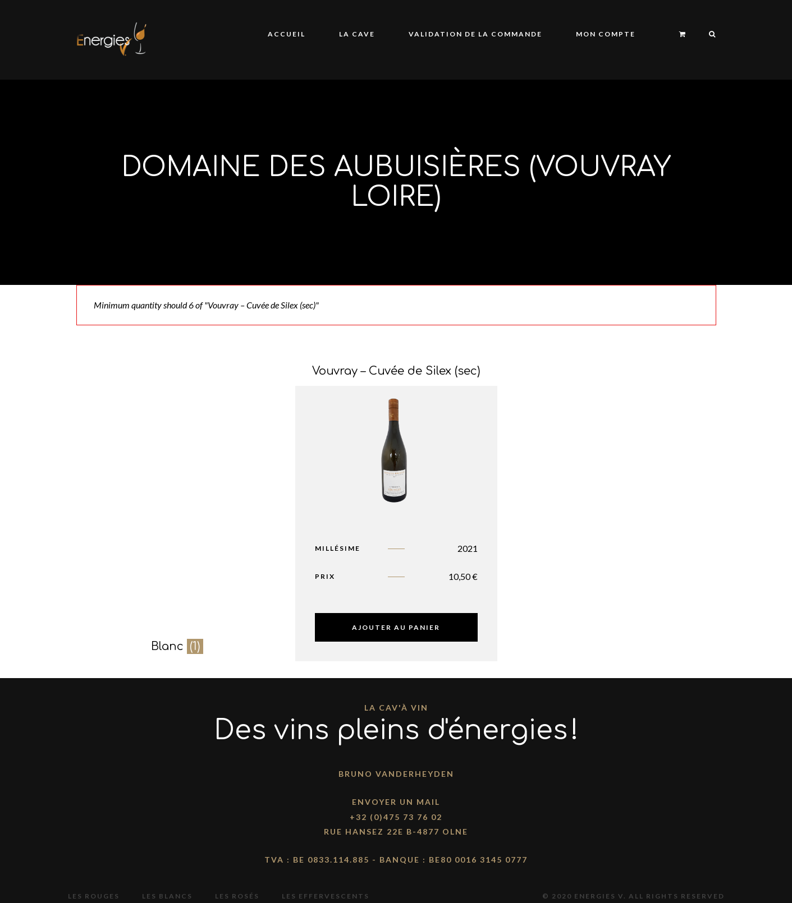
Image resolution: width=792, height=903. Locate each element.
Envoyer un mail (396, 802)
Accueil (286, 34)
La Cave (357, 34)
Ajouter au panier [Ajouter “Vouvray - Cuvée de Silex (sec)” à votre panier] (396, 627)
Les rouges (94, 896)
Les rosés (237, 896)
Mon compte (605, 34)
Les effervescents (325, 896)
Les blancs (167, 896)
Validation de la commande (475, 34)
